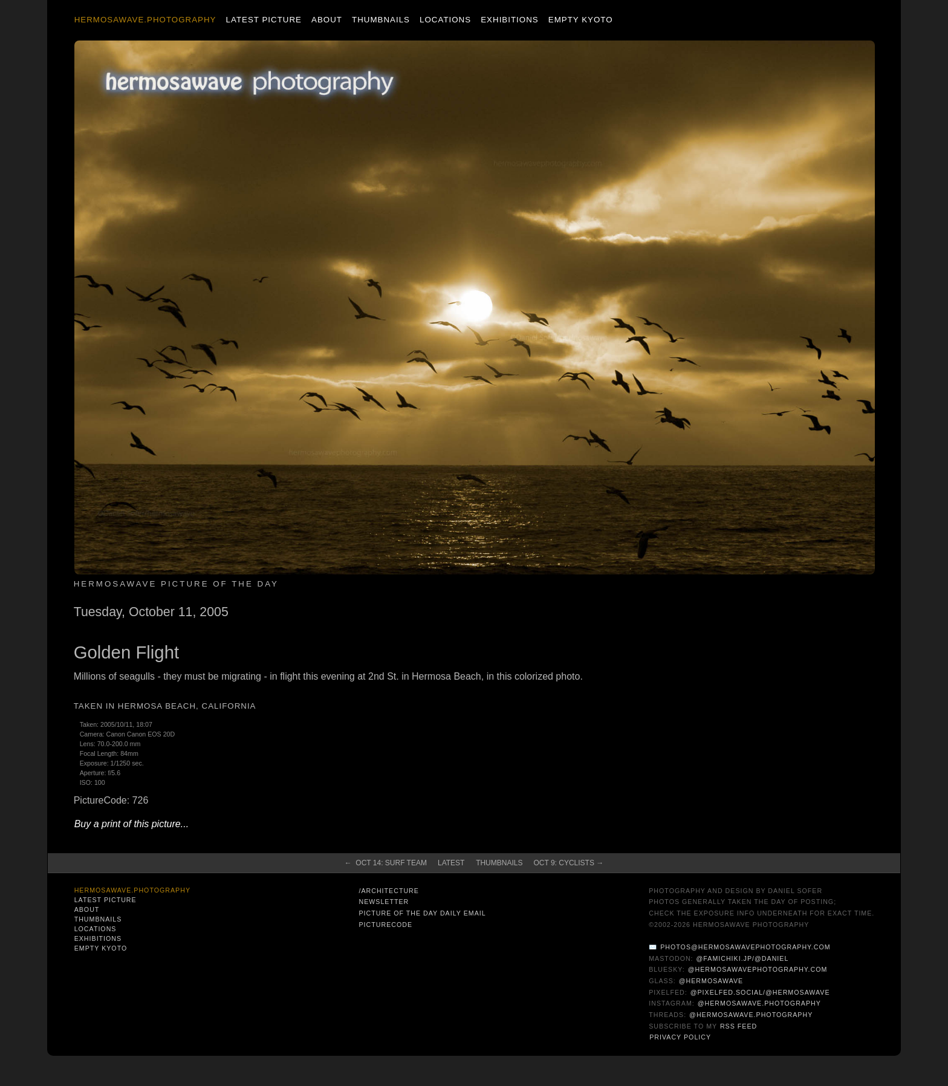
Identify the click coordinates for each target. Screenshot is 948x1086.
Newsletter (384, 901)
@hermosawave (711, 980)
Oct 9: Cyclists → (568, 863)
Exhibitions (509, 19)
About (326, 19)
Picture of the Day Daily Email (422, 913)
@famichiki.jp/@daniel (742, 958)
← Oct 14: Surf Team (386, 863)
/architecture (388, 890)
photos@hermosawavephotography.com (745, 947)
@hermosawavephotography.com (758, 969)
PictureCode (385, 924)
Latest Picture (264, 19)
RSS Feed (738, 1026)
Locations (445, 19)
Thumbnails (381, 19)
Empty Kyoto (580, 19)
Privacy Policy (680, 1037)
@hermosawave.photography (759, 1003)
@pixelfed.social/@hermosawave (760, 992)
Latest (451, 863)
